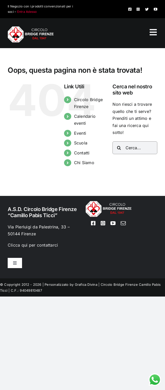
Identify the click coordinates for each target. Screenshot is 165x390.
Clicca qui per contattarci (33, 245)
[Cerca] (118, 147)
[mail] (123, 223)
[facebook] (129, 9)
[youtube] (155, 9)
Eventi (80, 133)
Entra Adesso (27, 12)
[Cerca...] (134, 147)
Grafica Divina (86, 284)
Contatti (82, 152)
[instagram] (138, 9)
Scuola (80, 142)
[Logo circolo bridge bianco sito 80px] (31, 28)
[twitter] (147, 9)
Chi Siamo (84, 162)
